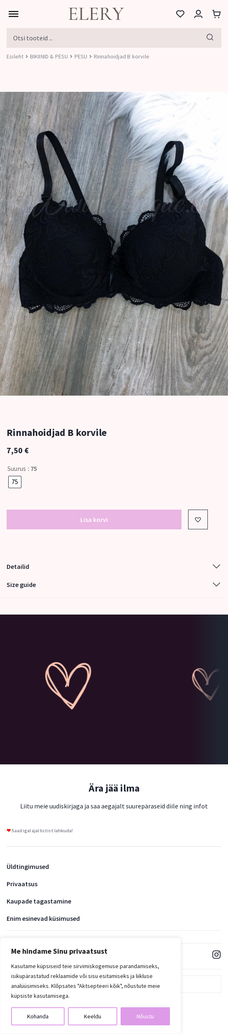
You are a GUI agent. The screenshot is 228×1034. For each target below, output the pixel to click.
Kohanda (38, 1016)
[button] (198, 519)
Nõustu (145, 1016)
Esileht (15, 56)
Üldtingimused (28, 866)
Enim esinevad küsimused (43, 918)
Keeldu (92, 1016)
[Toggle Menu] (11, 14)
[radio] (14, 482)
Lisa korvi (94, 519)
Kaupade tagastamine (39, 901)
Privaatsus (22, 884)
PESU (81, 56)
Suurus (16, 468)
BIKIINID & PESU (49, 56)
